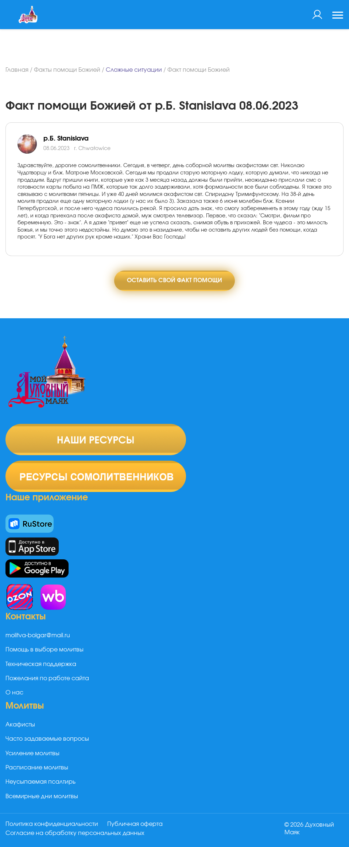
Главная (16, 70)
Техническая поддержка (40, 665)
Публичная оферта (136, 825)
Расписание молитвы (36, 768)
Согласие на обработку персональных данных (74, 833)
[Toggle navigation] (338, 16)
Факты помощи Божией (67, 70)
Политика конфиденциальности (51, 825)
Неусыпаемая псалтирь (40, 783)
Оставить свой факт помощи (174, 281)
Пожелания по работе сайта (47, 679)
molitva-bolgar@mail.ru (37, 636)
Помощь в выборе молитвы (44, 651)
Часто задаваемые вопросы (47, 739)
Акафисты (20, 725)
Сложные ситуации (134, 70)
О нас (14, 694)
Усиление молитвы (32, 754)
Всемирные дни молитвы (41, 797)
